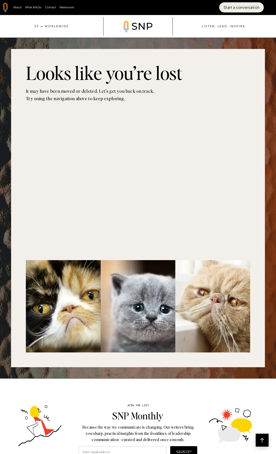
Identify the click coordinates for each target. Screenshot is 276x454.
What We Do (33, 7)
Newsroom (67, 7)
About (17, 7)
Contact (50, 7)
